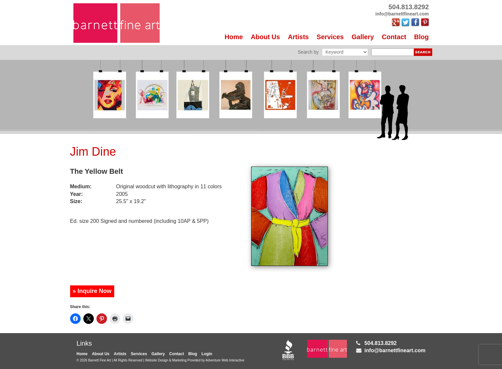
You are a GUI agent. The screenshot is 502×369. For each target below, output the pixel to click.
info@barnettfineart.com (394, 350)
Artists (298, 36)
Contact (394, 36)
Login (206, 354)
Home (234, 36)
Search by (308, 52)
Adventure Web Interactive (225, 360)
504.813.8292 (380, 343)
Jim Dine (93, 151)
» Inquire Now (92, 291)
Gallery (363, 36)
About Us (265, 36)
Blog (421, 36)
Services (330, 36)
